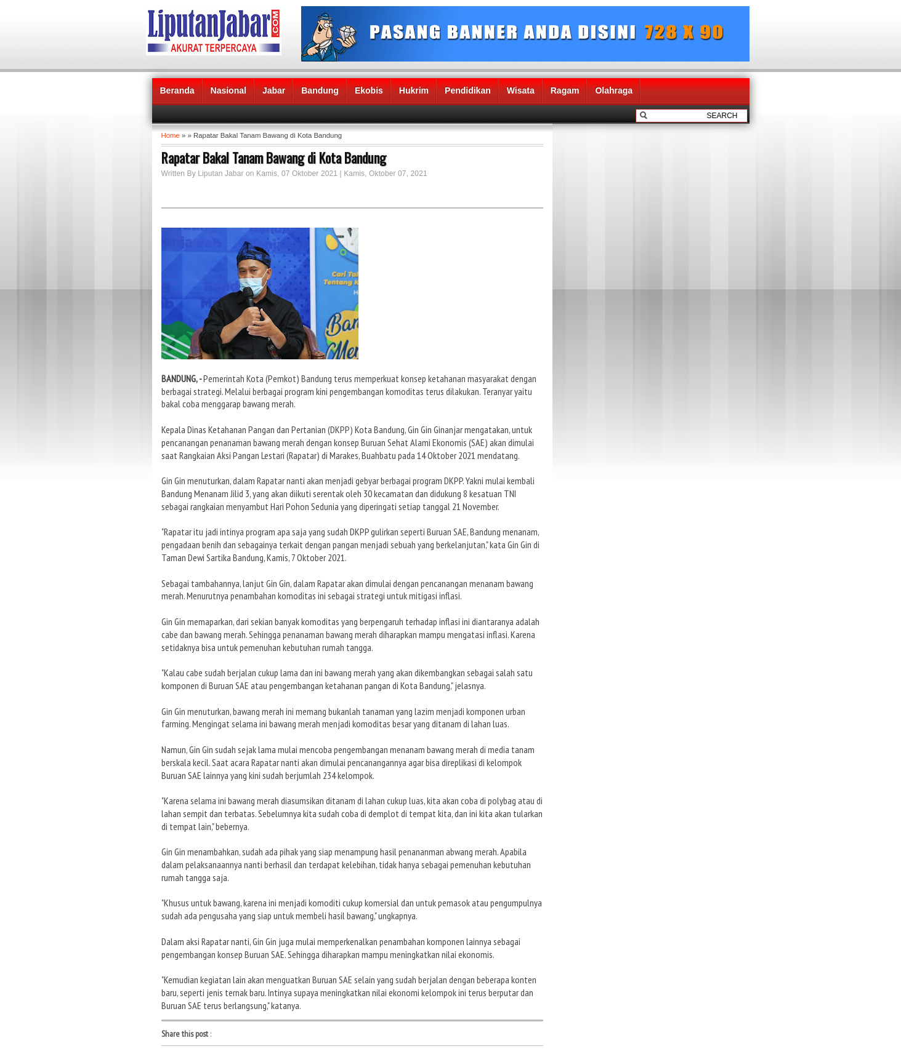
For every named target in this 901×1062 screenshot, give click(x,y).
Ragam (565, 90)
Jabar (273, 90)
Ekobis (369, 90)
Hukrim (414, 90)
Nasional (228, 90)
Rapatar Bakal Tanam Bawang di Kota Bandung (273, 157)
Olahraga (613, 90)
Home (170, 135)
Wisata (521, 90)
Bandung (320, 90)
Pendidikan (468, 90)
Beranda (177, 90)
